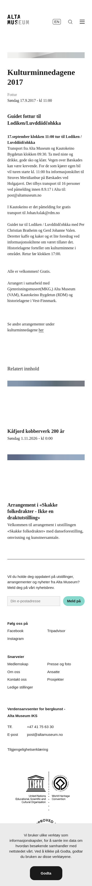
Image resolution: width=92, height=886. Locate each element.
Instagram (15, 638)
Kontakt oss (16, 679)
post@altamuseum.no (45, 734)
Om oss (13, 672)
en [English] (56, 22)
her (41, 330)
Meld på (74, 601)
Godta (46, 873)
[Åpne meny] (82, 22)
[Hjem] (18, 19)
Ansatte (53, 672)
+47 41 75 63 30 (40, 727)
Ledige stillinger (20, 687)
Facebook (15, 631)
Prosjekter (55, 679)
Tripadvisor (56, 631)
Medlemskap (17, 664)
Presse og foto (59, 664)
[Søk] (70, 22)
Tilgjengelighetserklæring (27, 749)
